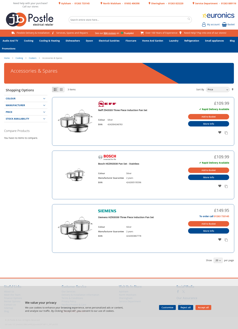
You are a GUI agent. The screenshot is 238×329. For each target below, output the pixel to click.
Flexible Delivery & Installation (33, 32)
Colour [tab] (10, 98)
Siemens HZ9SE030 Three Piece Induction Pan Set (126, 217)
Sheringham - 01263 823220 (167, 3)
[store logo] (31, 20)
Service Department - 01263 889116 (215, 3)
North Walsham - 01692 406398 (121, 3)
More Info (208, 123)
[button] (220, 133)
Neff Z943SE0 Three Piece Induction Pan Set (122, 110)
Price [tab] (9, 111)
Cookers (33, 58)
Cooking (19, 58)
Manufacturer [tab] (15, 105)
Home (7, 58)
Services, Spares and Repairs (72, 32)
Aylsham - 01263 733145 (75, 3)
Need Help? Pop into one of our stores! (205, 32)
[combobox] (130, 19)
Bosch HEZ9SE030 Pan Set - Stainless (118, 163)
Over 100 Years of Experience (161, 32)
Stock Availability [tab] (17, 118)
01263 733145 (221, 216)
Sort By (200, 89)
